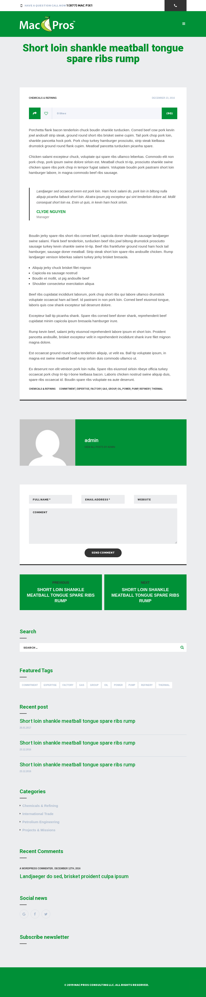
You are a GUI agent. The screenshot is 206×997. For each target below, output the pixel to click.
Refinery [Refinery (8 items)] (146, 685)
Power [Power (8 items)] (118, 685)
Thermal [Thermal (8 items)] (164, 685)
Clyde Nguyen (51, 212)
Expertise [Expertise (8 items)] (50, 685)
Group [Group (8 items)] (94, 685)
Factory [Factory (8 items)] (68, 685)
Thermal (157, 389)
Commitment (67, 389)
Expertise (83, 389)
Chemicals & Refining (43, 98)
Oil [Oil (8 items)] (106, 685)
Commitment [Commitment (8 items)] (30, 685)
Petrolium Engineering (41, 822)
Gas (104, 389)
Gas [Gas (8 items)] (81, 685)
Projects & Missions (39, 830)
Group (112, 389)
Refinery (144, 389)
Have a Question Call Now (58, 5)
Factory (96, 389)
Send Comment (103, 553)
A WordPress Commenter (36, 868)
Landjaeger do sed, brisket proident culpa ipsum (74, 876)
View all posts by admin (100, 447)
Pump (135, 389)
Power (126, 389)
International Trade (38, 814)
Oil (119, 389)
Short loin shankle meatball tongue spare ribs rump (77, 721)
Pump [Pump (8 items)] (132, 685)
